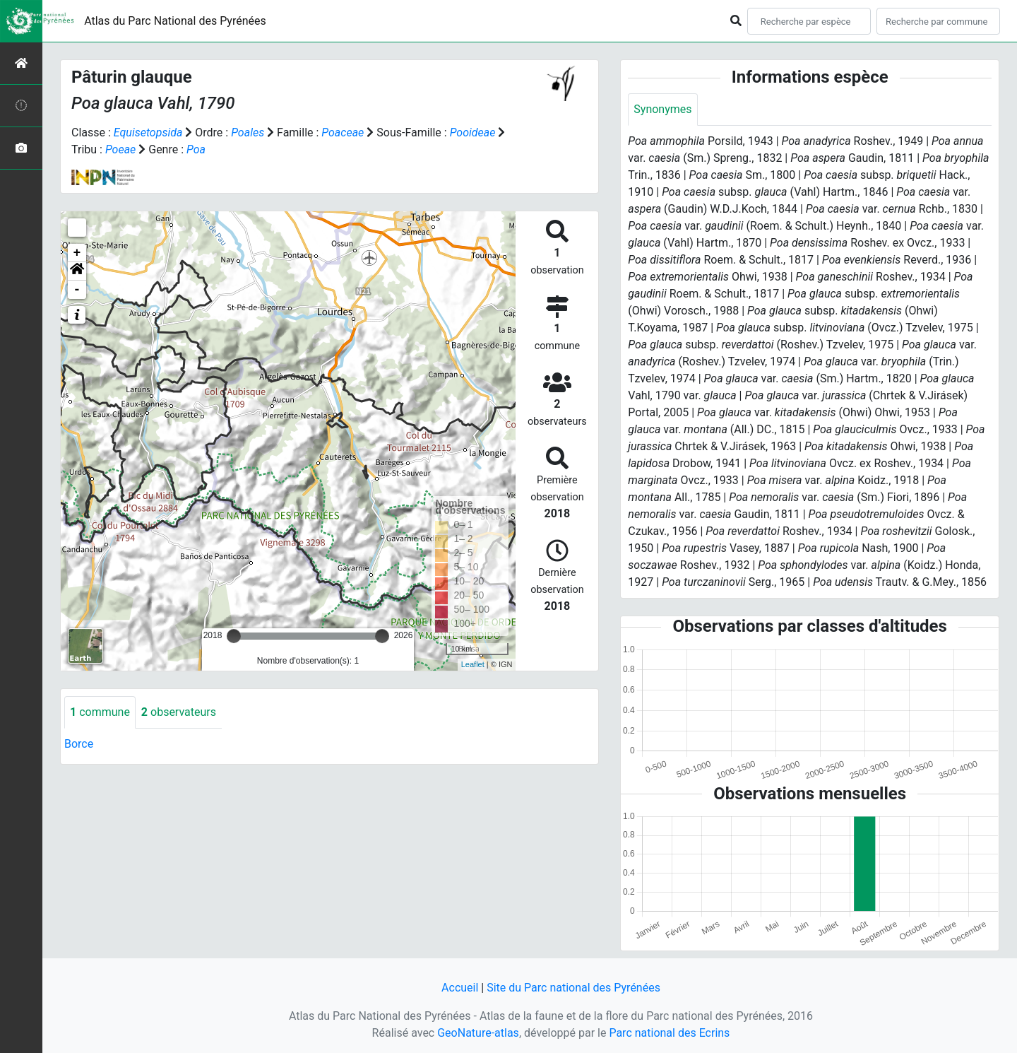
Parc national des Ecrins (669, 1033)
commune (100, 712)
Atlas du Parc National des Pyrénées (175, 21)
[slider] (234, 636)
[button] (77, 271)
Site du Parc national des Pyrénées (573, 987)
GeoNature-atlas (478, 1033)
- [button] (77, 289)
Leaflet (472, 664)
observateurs (178, 712)
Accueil (459, 987)
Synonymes (662, 109)
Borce (78, 744)
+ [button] (77, 253)
